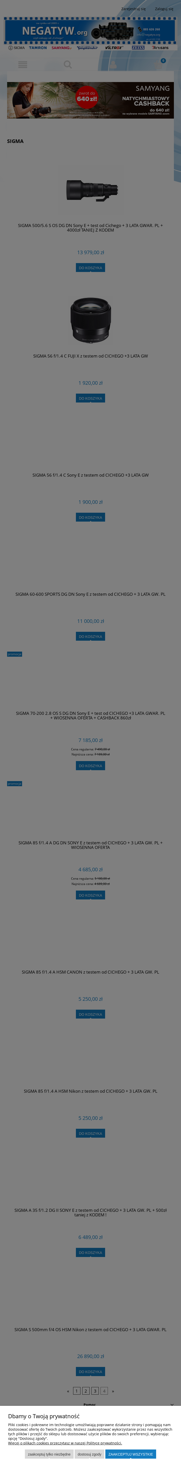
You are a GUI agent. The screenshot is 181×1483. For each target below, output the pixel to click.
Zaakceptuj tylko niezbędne (49, 1454)
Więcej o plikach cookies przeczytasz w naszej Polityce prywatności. (65, 1443)
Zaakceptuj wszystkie (130, 1454)
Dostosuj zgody (89, 1454)
